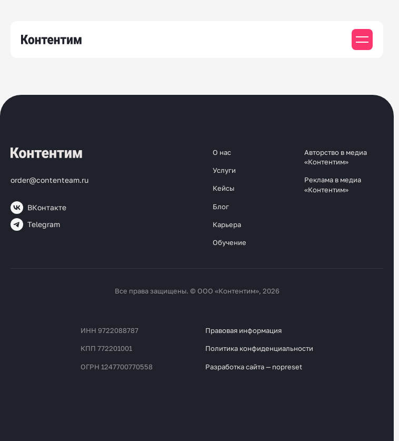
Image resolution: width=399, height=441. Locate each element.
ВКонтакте (38, 207)
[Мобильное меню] (362, 39)
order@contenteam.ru (49, 179)
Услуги (224, 170)
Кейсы (223, 188)
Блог (221, 206)
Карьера (227, 224)
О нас (222, 152)
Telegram (35, 224)
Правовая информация (243, 330)
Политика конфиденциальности (259, 348)
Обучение (229, 242)
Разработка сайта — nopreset (253, 366)
